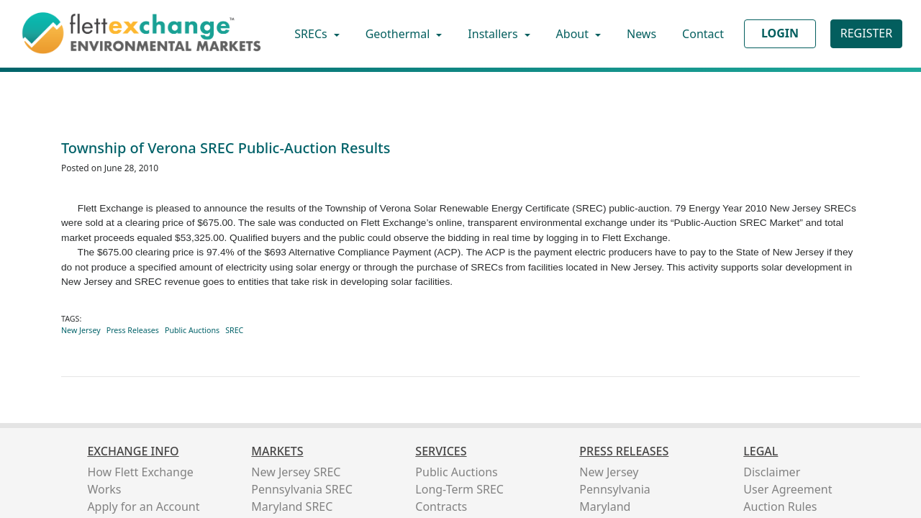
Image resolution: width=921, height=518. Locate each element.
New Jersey (81, 330)
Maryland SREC (291, 506)
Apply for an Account (143, 506)
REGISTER (866, 33)
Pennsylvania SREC (301, 489)
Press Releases (132, 330)
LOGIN (780, 33)
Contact (703, 34)
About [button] (574, 34)
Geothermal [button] (399, 34)
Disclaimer (771, 472)
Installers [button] (494, 34)
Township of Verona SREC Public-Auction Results (226, 148)
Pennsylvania (614, 489)
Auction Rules (780, 506)
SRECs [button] (312, 34)
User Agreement (787, 489)
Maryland (604, 506)
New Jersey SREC (295, 472)
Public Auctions (192, 330)
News (641, 34)
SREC (234, 330)
